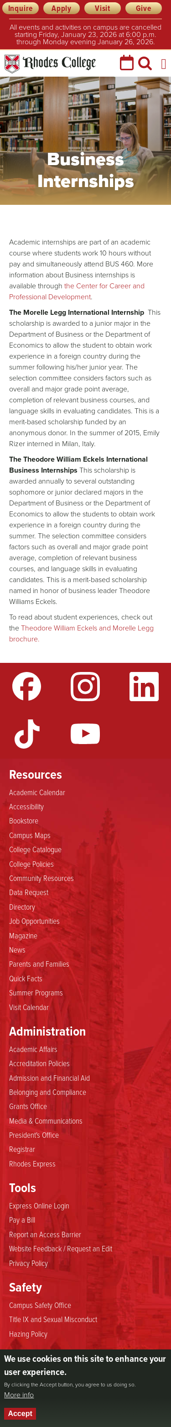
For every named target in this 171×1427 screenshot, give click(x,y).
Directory (22, 907)
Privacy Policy (28, 1263)
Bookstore (23, 821)
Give (143, 8)
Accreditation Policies (39, 1063)
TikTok (26, 734)
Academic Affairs (33, 1049)
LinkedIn (144, 686)
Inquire (20, 8)
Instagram (85, 686)
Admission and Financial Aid (49, 1078)
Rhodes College (50, 64)
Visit (102, 8)
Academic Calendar (37, 792)
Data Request (28, 892)
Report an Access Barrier (45, 1234)
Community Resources (41, 878)
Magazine (23, 936)
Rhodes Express (32, 1164)
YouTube (85, 734)
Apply (62, 8)
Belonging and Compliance (47, 1092)
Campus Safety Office (40, 1305)
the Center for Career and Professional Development (77, 291)
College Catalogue (35, 849)
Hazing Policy (28, 1334)
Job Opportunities (34, 921)
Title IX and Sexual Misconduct (53, 1319)
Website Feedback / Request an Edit (60, 1249)
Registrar (22, 1149)
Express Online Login (39, 1206)
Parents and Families (39, 964)
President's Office (34, 1135)
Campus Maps (30, 835)
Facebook (26, 686)
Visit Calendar (29, 1007)
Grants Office (28, 1106)
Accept (20, 1413)
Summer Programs (36, 993)
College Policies (31, 864)
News (17, 950)
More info (19, 1395)
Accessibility (26, 806)
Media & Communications (46, 1121)
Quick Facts (25, 978)
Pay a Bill (22, 1220)
